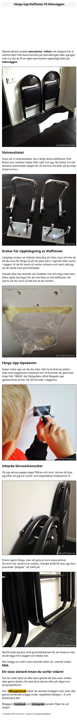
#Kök (5, 665)
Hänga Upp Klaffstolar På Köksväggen (39, 4)
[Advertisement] (39, 27)
